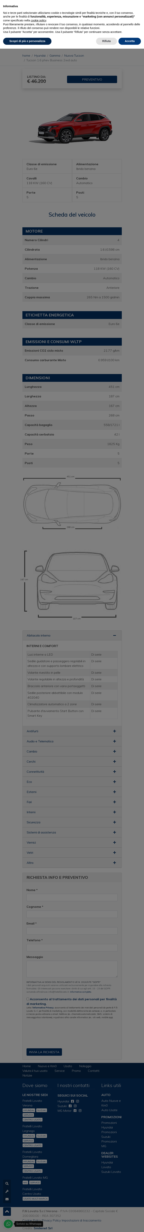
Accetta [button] (130, 41)
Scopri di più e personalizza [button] (27, 41)
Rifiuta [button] (106, 41)
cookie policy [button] (38, 20)
